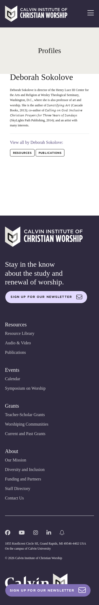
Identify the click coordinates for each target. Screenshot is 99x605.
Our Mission (15, 460)
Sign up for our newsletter (46, 297)
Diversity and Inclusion (25, 469)
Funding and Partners (23, 479)
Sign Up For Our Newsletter (48, 590)
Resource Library (20, 333)
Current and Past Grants (25, 433)
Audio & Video (18, 343)
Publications (15, 352)
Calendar (12, 379)
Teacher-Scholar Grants (25, 414)
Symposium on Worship (25, 388)
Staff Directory (17, 488)
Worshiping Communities (27, 424)
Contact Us (14, 498)
